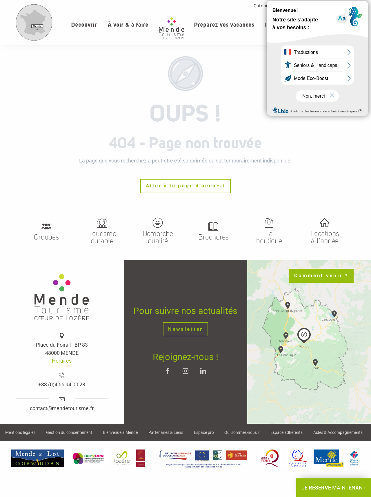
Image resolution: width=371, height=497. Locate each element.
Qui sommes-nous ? (273, 5)
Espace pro (314, 5)
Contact (343, 5)
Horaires (62, 361)
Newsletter (185, 329)
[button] (347, 25)
